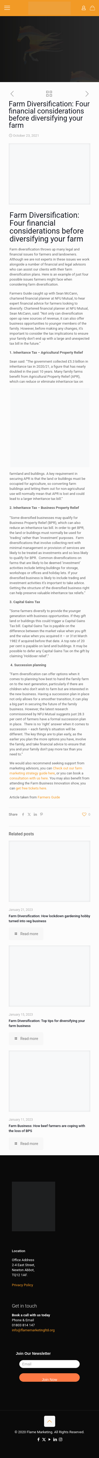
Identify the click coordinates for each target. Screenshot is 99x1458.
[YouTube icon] (49, 1439)
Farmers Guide (49, 797)
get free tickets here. (31, 788)
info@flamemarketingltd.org (33, 1330)
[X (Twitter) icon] (44, 1439)
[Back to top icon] (49, 1421)
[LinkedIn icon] (55, 1439)
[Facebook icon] (38, 1439)
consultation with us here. (29, 778)
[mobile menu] (7, 7)
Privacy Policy (22, 1285)
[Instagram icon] (61, 1439)
